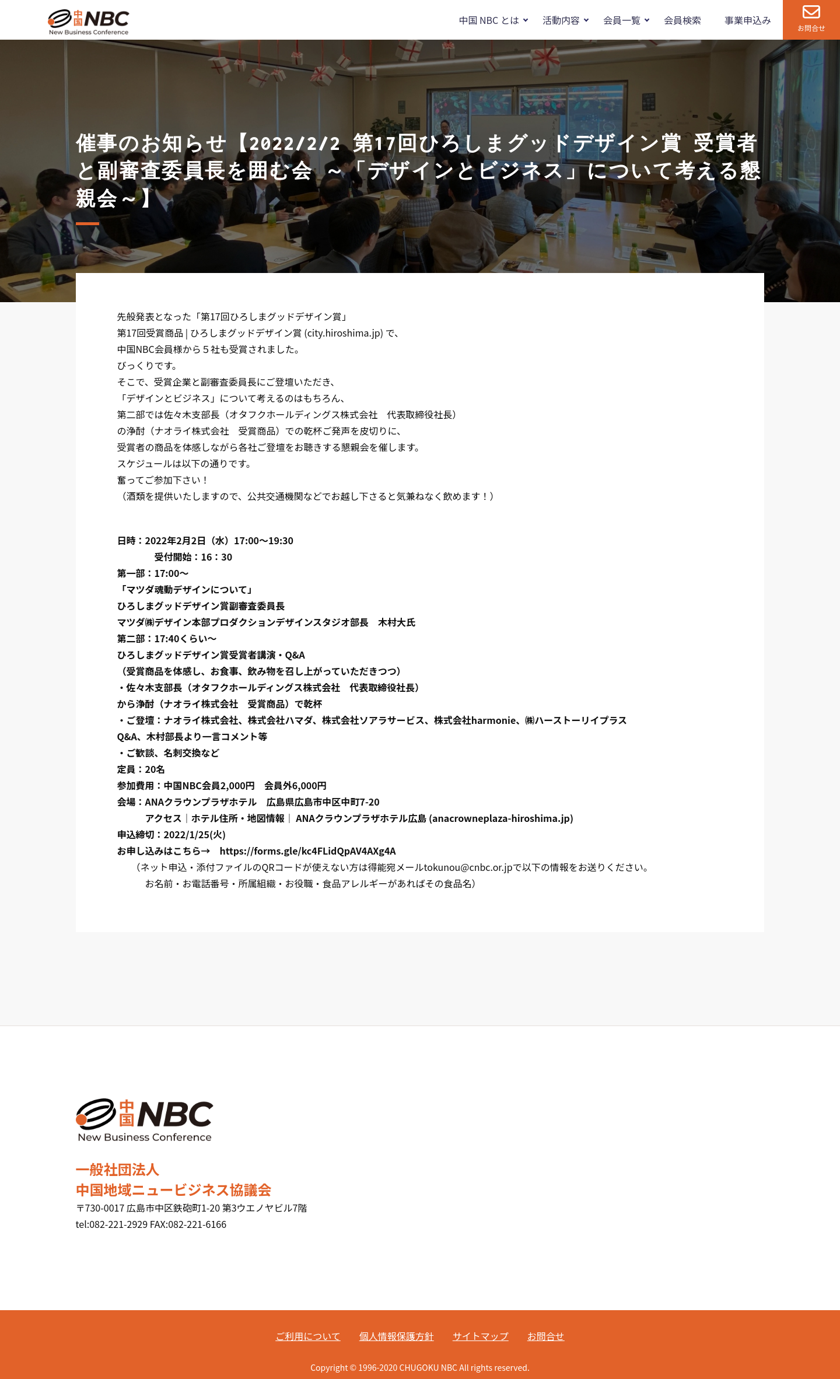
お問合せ (811, 28)
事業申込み (747, 20)
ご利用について (308, 1336)
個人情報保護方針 (396, 1336)
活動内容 (561, 20)
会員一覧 (621, 20)
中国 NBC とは (489, 20)
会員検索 (682, 20)
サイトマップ (481, 1336)
